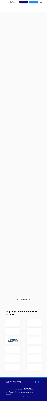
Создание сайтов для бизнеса (12, 396)
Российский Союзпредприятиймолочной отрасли (13, 2)
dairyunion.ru (8, 393)
